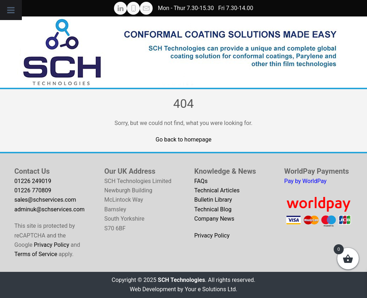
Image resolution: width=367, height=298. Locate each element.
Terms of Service (35, 254)
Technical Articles (217, 190)
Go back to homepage (183, 139)
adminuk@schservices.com (49, 209)
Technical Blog (213, 209)
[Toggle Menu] (11, 10)
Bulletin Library (213, 199)
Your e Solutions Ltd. (211, 289)
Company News (214, 218)
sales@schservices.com (45, 199)
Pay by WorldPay (305, 181)
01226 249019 (32, 181)
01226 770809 (32, 190)
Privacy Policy (51, 244)
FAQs (201, 181)
